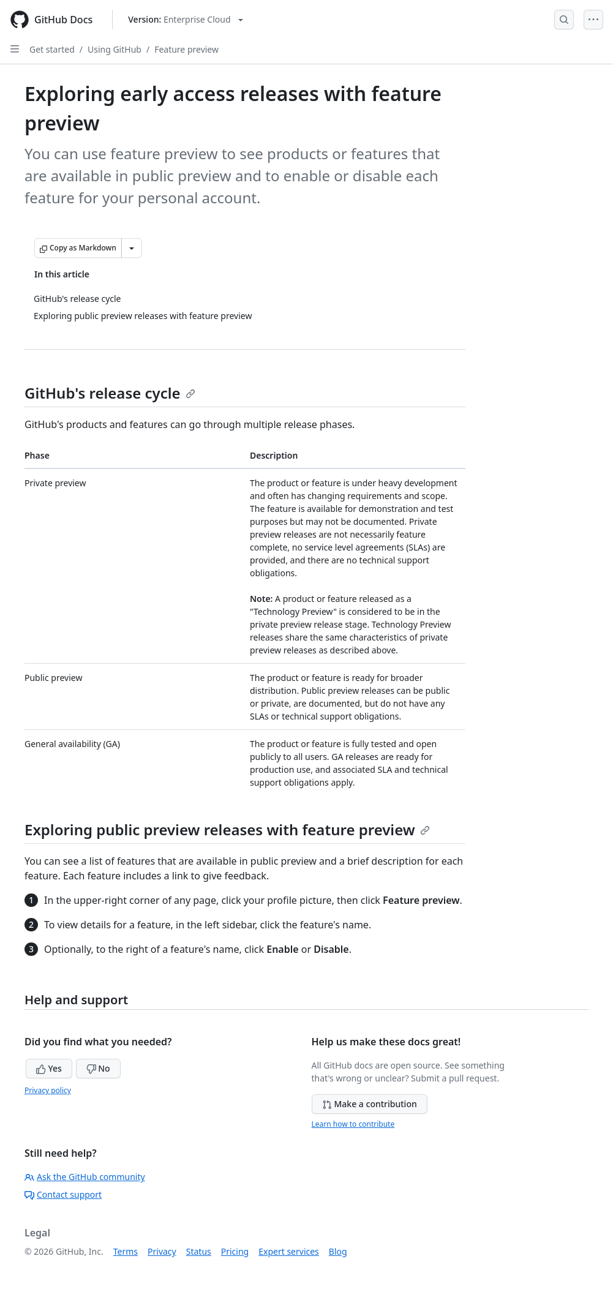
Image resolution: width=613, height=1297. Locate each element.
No (98, 1068)
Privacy (162, 1251)
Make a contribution (369, 1104)
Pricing (235, 1251)
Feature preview (186, 49)
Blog (338, 1251)
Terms (125, 1251)
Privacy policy (47, 1090)
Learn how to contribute (353, 1124)
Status (198, 1251)
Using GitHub (114, 49)
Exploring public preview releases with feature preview (227, 829)
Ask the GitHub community (84, 1176)
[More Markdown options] (131, 248)
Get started (52, 49)
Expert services (288, 1251)
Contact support (63, 1194)
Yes (49, 1068)
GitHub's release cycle (109, 393)
